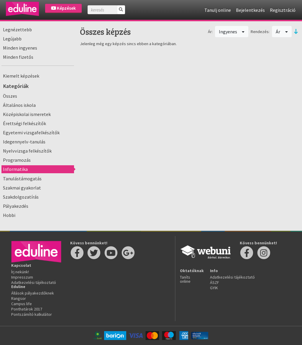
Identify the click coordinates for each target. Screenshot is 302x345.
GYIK (214, 287)
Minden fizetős (18, 57)
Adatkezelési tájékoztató (33, 282)
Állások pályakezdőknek (32, 293)
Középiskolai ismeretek (27, 114)
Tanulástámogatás (22, 179)
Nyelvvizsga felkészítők (27, 151)
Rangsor (18, 298)
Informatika (15, 169)
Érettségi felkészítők (24, 123)
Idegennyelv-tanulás (24, 142)
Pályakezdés (15, 206)
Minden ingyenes (20, 48)
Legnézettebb (17, 29)
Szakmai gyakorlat (22, 188)
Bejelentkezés (250, 10)
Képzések (63, 8)
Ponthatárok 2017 (26, 309)
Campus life (21, 303)
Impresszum (22, 277)
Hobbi (9, 215)
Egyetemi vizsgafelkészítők (31, 132)
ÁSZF (214, 282)
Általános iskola (19, 105)
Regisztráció (283, 10)
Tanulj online (217, 10)
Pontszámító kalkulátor (31, 314)
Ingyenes (232, 32)
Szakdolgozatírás (21, 197)
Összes (10, 96)
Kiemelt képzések (21, 76)
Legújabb (12, 39)
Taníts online (185, 279)
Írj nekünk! (20, 271)
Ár (282, 32)
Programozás (17, 160)
